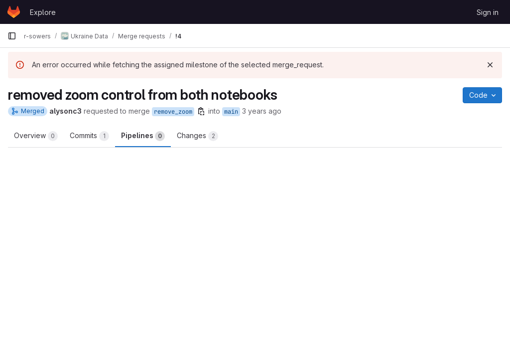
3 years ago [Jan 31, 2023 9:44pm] (261, 111)
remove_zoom (173, 112)
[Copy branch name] (201, 111)
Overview (36, 136)
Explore (43, 12)
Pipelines (143, 136)
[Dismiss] (490, 65)
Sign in (488, 12)
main (231, 112)
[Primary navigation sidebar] (12, 36)
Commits (89, 136)
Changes (197, 136)
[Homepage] (13, 12)
